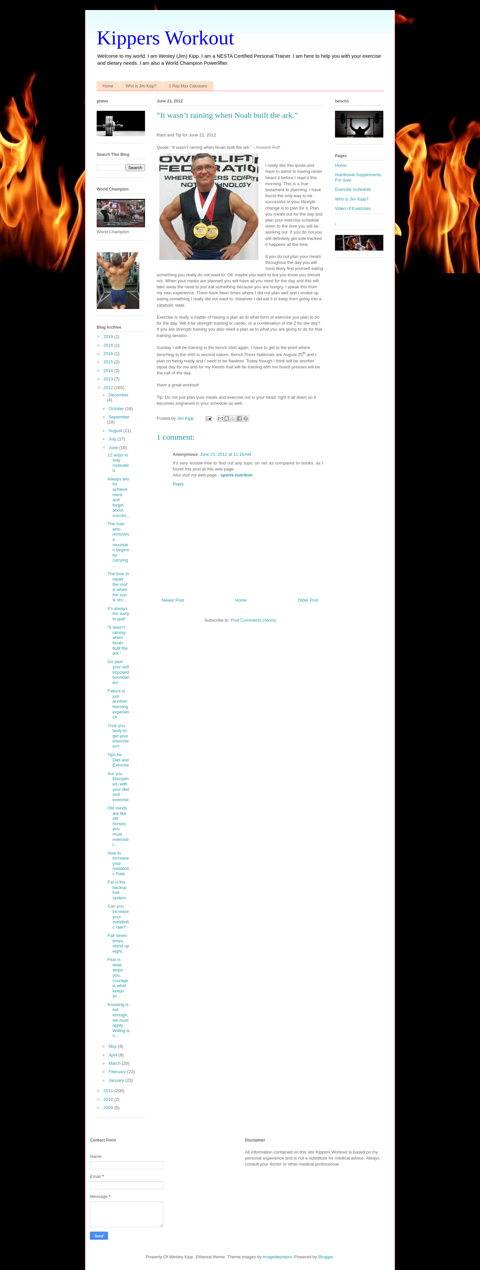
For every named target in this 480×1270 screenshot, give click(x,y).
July (113, 438)
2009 (108, 1107)
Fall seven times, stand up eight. (118, 943)
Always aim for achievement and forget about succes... (118, 497)
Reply (178, 484)
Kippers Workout (165, 38)
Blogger (325, 1256)
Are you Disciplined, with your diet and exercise (118, 786)
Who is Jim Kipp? (141, 86)
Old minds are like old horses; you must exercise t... (117, 826)
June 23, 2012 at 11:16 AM (225, 454)
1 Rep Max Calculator (188, 86)
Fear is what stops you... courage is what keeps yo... (117, 977)
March (115, 1063)
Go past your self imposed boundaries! (118, 672)
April (114, 1054)
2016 (108, 353)
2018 (108, 345)
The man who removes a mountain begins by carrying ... (118, 544)
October (117, 408)
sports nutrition (237, 475)
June (114, 447)
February (118, 1071)
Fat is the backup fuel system (116, 890)
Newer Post (173, 600)
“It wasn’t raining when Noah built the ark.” (117, 640)
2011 (108, 1090)
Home (108, 86)
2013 (108, 378)
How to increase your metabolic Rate (118, 863)
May (113, 1046)
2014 (108, 370)
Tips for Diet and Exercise (118, 759)
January (117, 1080)
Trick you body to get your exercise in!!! (117, 736)
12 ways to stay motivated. (118, 462)
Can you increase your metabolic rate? (118, 916)
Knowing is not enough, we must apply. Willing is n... (118, 1020)
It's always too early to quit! (118, 613)
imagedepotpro (277, 1256)
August (116, 430)
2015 (108, 361)
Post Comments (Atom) (253, 620)
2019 (108, 336)
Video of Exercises (353, 208)
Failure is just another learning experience (118, 703)
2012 (108, 387)
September (119, 416)
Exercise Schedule (353, 189)
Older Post (308, 600)
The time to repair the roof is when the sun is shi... (118, 586)
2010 (108, 1099)
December (119, 394)
